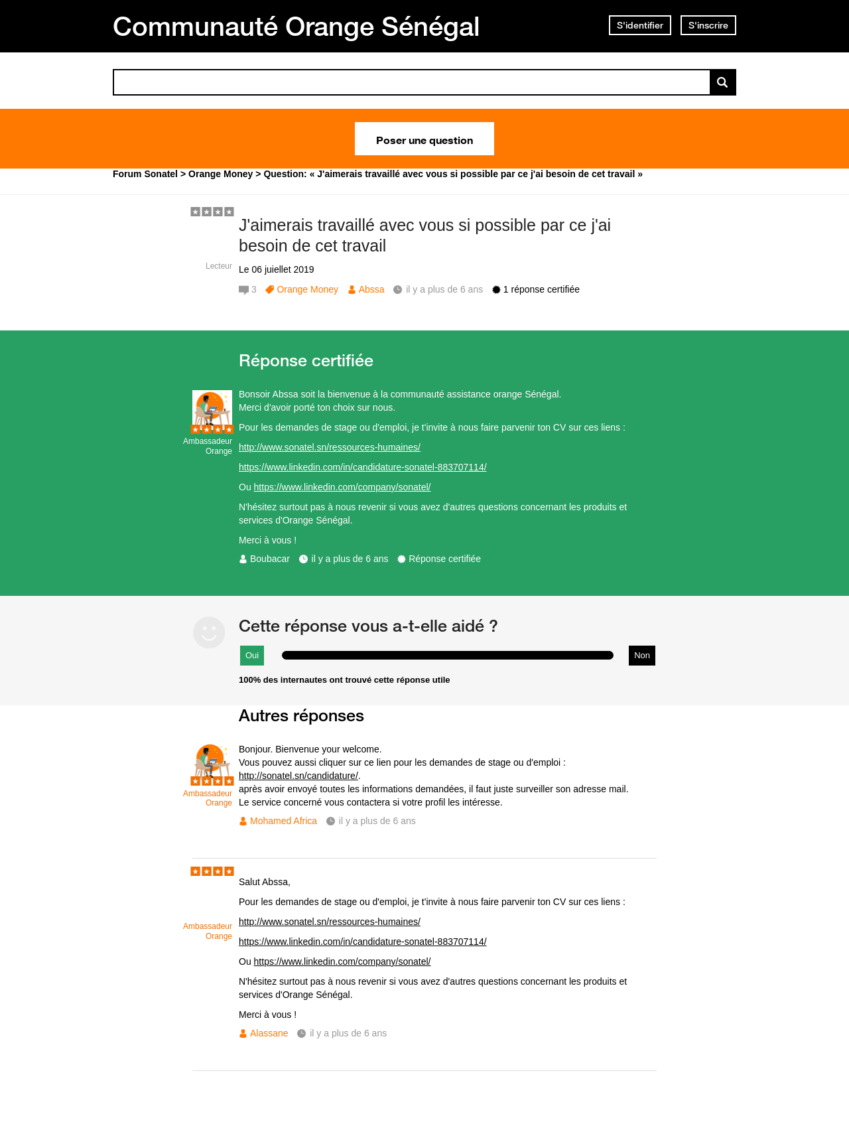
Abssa (372, 289)
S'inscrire (708, 25)
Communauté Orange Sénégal (296, 25)
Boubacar (270, 558)
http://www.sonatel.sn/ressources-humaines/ (330, 447)
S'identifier (640, 25)
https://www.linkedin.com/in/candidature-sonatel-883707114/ (363, 467)
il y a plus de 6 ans (350, 558)
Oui (252, 655)
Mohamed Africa (283, 820)
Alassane (269, 1033)
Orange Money (307, 289)
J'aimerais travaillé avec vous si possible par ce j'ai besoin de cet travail (425, 235)
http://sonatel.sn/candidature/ (298, 775)
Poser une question (424, 139)
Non (642, 655)
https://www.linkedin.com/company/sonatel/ (342, 487)
